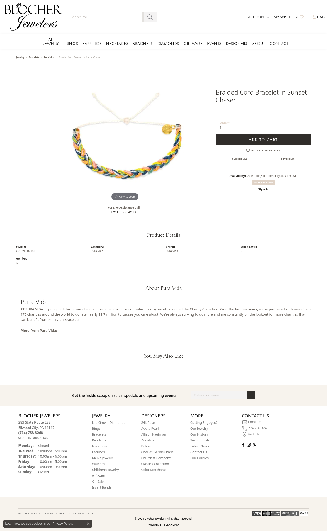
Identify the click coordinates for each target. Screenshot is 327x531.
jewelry (20, 57)
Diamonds (168, 43)
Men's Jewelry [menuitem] (102, 458)
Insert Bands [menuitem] (102, 487)
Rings (72, 43)
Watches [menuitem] (98, 464)
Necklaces (117, 43)
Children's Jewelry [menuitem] (105, 470)
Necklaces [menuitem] (99, 446)
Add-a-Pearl (150, 428)
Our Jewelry (199, 428)
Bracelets (143, 43)
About (258, 43)
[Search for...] (105, 17)
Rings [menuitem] (96, 428)
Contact (279, 43)
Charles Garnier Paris (157, 452)
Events (214, 43)
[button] (258, 17)
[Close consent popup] (88, 523)
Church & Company (156, 458)
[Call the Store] (30, 432)
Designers (236, 43)
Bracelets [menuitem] (99, 434)
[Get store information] (33, 438)
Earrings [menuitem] (98, 452)
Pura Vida (49, 57)
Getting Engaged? (204, 422)
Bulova (146, 446)
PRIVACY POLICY (29, 513)
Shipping (240, 159)
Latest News (199, 446)
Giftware (193, 43)
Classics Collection (155, 464)
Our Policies (199, 458)
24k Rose (148, 422)
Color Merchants (154, 470)
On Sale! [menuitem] (98, 481)
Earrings (91, 43)
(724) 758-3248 (123, 212)
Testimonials (199, 440)
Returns (288, 159)
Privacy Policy (62, 523)
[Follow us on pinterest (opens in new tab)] (254, 445)
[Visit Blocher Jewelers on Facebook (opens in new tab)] (243, 445)
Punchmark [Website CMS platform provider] (171, 524)
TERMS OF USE (54, 513)
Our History (199, 434)
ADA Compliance (81, 513)
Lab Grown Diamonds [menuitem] (108, 422)
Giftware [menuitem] (98, 475)
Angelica (147, 440)
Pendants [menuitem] (99, 440)
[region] (125, 134)
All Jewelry (51, 41)
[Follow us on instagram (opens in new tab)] (249, 445)
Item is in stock (263, 182)
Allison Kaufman (153, 434)
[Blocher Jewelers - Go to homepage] (34, 17)
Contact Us (198, 452)
